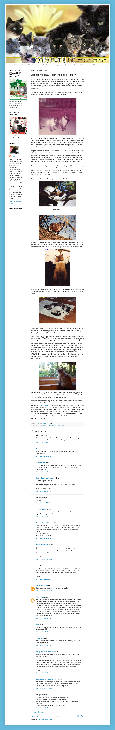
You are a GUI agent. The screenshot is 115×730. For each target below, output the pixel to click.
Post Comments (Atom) (46, 719)
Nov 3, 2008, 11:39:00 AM (44, 591)
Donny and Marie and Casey (45, 652)
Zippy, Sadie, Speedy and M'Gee (46, 679)
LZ (37, 566)
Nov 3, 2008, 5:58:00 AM (43, 456)
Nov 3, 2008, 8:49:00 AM (43, 516)
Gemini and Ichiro (42, 585)
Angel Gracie (74, 65)
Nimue (63, 425)
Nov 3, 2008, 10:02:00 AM (44, 559)
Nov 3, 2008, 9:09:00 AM (43, 538)
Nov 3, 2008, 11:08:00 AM (44, 579)
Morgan (58, 425)
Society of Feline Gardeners (30, 65)
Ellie (40, 425)
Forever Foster (41, 462)
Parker (38, 449)
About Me (16, 65)
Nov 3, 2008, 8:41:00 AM (43, 503)
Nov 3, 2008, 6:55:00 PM (43, 645)
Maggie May (40, 597)
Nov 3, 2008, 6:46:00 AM (43, 472)
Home (9, 65)
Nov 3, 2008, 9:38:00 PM (43, 673)
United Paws (84, 65)
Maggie (54, 425)
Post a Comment (38, 712)
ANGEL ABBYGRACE (43, 544)
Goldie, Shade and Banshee (45, 478)
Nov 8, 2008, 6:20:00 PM (43, 708)
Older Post (80, 716)
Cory (37, 425)
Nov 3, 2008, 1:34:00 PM (43, 618)
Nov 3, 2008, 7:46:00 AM (43, 491)
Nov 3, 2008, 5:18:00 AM (43, 442)
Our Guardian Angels (47, 65)
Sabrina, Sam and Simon (44, 523)
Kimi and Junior (46, 425)
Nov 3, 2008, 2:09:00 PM (43, 632)
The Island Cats (41, 509)
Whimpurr (39, 638)
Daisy (38, 624)
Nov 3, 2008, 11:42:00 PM (44, 688)
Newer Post (34, 716)
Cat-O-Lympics (94, 65)
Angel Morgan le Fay (61, 65)
